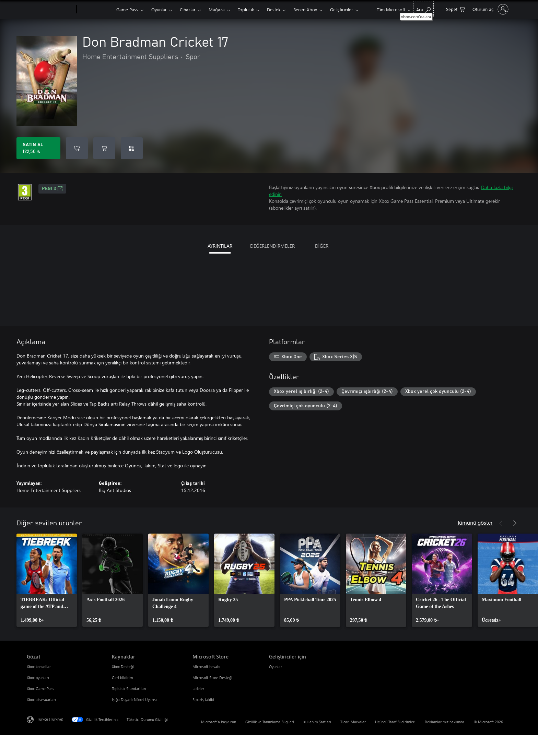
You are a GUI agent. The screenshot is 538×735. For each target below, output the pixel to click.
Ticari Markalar (353, 722)
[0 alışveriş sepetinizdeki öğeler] (455, 9)
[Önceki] (501, 523)
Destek (273, 9)
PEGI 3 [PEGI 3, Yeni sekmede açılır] (52, 188)
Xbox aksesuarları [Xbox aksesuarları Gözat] (41, 699)
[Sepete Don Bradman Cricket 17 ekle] (104, 148)
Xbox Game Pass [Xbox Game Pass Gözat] (40, 688)
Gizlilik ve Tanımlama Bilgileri (269, 722)
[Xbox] (95, 9)
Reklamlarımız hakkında (444, 722)
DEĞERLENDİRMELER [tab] (272, 246)
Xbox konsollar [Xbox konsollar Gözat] (39, 666)
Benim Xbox (305, 9)
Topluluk (246, 9)
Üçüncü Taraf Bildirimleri (395, 722)
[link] (46, 580)
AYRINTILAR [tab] (220, 246)
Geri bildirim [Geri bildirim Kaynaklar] (122, 677)
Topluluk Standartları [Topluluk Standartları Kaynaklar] (129, 688)
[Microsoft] (50, 9)
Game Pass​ (127, 9)
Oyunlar (159, 9)
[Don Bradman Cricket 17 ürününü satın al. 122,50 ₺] (38, 148)
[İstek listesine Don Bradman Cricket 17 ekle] (77, 148)
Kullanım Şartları (317, 722)
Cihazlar (188, 9)
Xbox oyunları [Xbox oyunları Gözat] (38, 677)
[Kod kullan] (132, 148)
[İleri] (515, 523)
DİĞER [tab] (322, 246)
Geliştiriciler (341, 9)
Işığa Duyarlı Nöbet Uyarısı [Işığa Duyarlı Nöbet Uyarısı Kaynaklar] (134, 699)
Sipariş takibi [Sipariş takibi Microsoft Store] (203, 699)
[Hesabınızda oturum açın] (489, 9)
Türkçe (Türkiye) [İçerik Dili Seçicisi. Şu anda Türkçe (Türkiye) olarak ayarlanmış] (50, 719)
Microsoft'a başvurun (218, 722)
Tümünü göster (475, 522)
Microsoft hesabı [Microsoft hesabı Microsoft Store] (206, 666)
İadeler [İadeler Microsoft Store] (198, 688)
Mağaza (217, 9)
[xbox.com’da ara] (423, 8)
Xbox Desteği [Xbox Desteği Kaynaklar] (123, 666)
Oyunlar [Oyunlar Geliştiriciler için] (275, 666)
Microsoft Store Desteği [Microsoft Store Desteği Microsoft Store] (212, 677)
